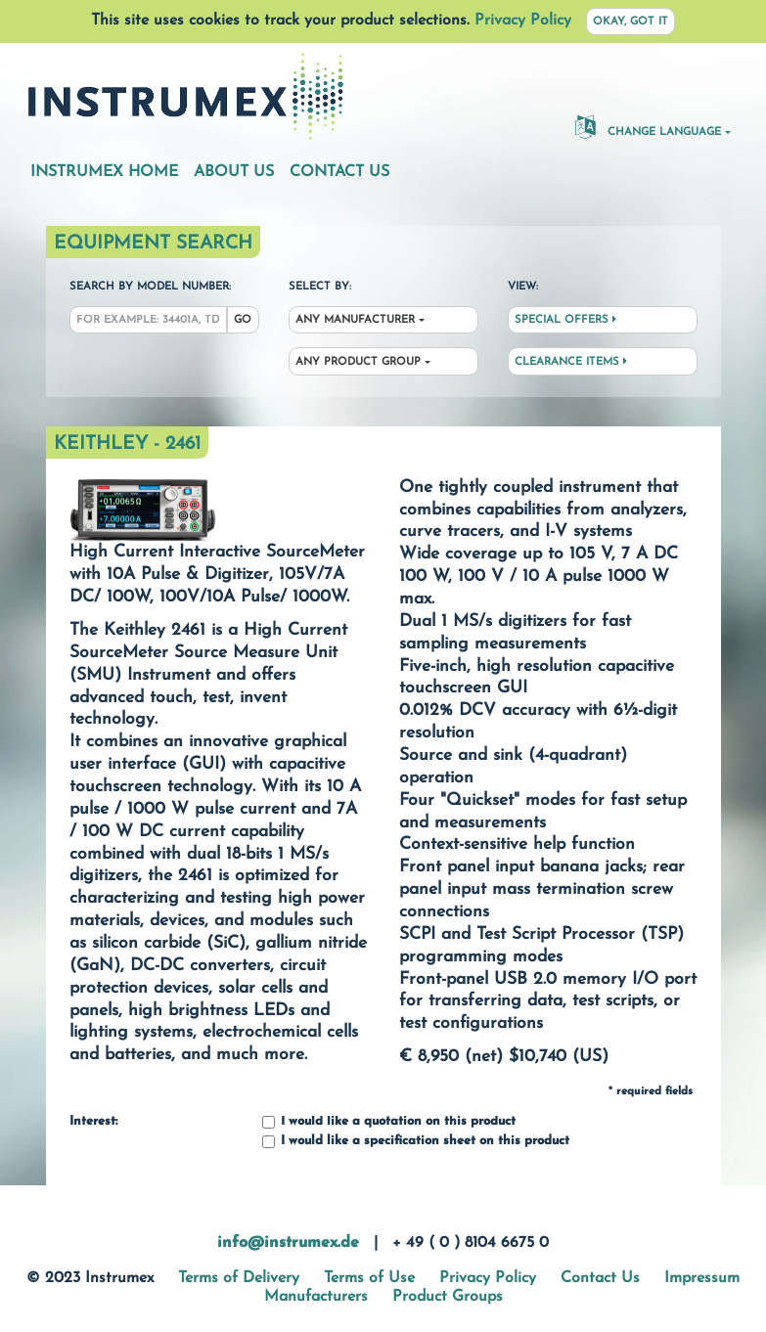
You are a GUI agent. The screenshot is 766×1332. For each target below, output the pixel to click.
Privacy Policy (522, 20)
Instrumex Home (104, 172)
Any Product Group (358, 362)
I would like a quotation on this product (389, 1122)
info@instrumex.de (288, 1243)
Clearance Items (571, 362)
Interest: (93, 1122)
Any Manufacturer (355, 320)
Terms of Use (369, 1278)
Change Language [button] (648, 126)
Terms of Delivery (238, 1278)
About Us (234, 172)
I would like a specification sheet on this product (415, 1141)
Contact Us (339, 172)
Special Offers (565, 320)
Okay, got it (630, 22)
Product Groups (447, 1297)
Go (242, 320)
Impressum (702, 1278)
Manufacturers (316, 1297)
